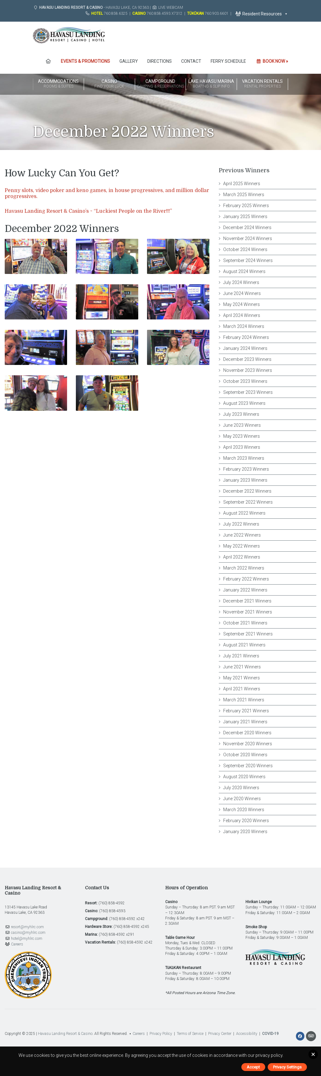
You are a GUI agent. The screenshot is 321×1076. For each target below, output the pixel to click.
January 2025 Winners (245, 216)
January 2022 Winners (245, 589)
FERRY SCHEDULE (228, 61)
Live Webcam (170, 7)
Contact (191, 61)
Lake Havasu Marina (211, 84)
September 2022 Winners (248, 502)
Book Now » (272, 61)
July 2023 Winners (241, 414)
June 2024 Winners (242, 293)
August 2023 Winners (244, 403)
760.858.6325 (116, 13)
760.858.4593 (159, 13)
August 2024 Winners (244, 271)
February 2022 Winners (246, 578)
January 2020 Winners (245, 831)
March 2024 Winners (243, 326)
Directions (159, 61)
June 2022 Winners (242, 535)
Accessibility (246, 1033)
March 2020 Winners (243, 809)
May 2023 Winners (241, 436)
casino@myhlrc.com (28, 932)
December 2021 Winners (247, 600)
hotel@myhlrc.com (26, 938)
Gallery (128, 61)
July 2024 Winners (241, 282)
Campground (160, 84)
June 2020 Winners (242, 798)
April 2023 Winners (241, 447)
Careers (17, 944)
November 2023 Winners (247, 370)
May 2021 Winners (241, 677)
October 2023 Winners (245, 381)
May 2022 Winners (241, 546)
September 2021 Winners (248, 633)
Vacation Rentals (262, 84)
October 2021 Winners (245, 622)
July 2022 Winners (241, 524)
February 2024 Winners (246, 337)
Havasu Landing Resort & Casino (65, 1033)
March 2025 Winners (243, 194)
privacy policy (268, 1055)
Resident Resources (261, 14)
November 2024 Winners (247, 238)
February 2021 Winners (246, 710)
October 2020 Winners (245, 754)
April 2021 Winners (241, 688)
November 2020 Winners (247, 743)
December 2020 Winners (247, 732)
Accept (253, 1067)
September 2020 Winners (248, 765)
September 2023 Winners (248, 392)
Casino (109, 84)
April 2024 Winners (241, 315)
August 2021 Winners (244, 644)
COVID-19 (270, 1033)
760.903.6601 (217, 13)
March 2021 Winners (243, 699)
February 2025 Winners (246, 205)
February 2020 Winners (246, 820)
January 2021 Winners (245, 721)
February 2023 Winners (246, 469)
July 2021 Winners (241, 655)
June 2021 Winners (242, 666)
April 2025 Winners (241, 183)
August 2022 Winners (244, 513)
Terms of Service (190, 1033)
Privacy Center (219, 1033)
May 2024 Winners (241, 304)
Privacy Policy (161, 1033)
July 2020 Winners (241, 787)
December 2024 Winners (247, 227)
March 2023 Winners (243, 458)
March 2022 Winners (243, 567)
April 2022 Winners (241, 556)
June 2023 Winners (242, 425)
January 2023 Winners (245, 480)
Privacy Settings (287, 1067)
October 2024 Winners (245, 249)
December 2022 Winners (247, 491)
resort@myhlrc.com (27, 927)
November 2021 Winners (247, 611)
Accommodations (58, 84)
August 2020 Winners (244, 776)
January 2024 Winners (245, 348)
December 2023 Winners (247, 359)
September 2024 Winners (248, 260)
